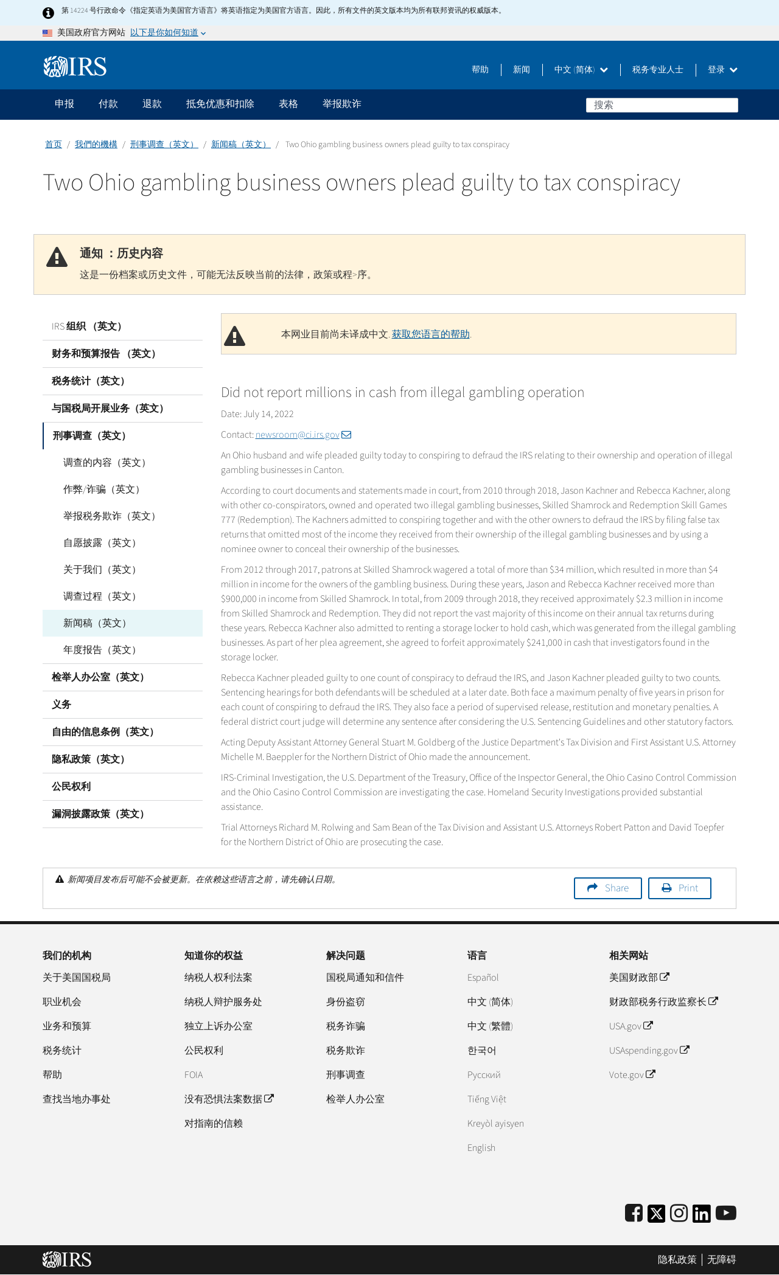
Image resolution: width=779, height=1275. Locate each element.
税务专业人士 (657, 70)
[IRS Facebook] (634, 1214)
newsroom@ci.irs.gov (303, 434)
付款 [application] (108, 104)
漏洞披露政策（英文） (100, 814)
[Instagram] (679, 1214)
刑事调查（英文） (164, 145)
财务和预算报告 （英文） (106, 354)
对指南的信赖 (213, 1123)
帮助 (480, 70)
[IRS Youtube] (726, 1214)
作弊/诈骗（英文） (101, 489)
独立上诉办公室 (218, 1026)
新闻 (521, 70)
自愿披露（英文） (100, 543)
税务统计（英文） (91, 381)
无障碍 (721, 1260)
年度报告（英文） (100, 650)
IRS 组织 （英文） (89, 326)
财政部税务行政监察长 (663, 1002)
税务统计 (62, 1050)
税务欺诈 (345, 1050)
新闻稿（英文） (241, 145)
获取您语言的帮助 (431, 334)
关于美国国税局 (77, 977)
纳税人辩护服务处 (223, 1002)
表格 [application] (288, 104)
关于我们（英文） (100, 569)
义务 (61, 704)
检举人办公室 (355, 1099)
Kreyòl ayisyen (495, 1123)
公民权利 (71, 786)
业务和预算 (67, 1026)
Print (688, 888)
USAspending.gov (649, 1050)
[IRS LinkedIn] (702, 1217)
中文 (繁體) (490, 1026)
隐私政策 (677, 1260)
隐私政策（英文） (91, 759)
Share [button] (617, 888)
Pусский (484, 1075)
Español (483, 977)
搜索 (728, 104)
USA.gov (630, 1026)
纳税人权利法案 (218, 977)
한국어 (482, 1050)
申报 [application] (64, 104)
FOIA (193, 1075)
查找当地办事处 (77, 1099)
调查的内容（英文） (104, 462)
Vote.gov (632, 1075)
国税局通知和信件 (365, 977)
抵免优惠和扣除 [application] (220, 104)
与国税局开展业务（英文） (110, 408)
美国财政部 (639, 977)
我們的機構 (96, 145)
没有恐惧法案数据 (228, 1099)
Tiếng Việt (486, 1099)
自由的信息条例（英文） (105, 732)
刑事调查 (345, 1075)
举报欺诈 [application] (342, 104)
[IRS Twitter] (657, 1217)
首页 (53, 145)
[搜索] (662, 105)
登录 (723, 70)
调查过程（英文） (100, 596)
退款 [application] (152, 104)
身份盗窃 (345, 1002)
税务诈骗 (345, 1026)
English (481, 1148)
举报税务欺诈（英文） (109, 516)
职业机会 (62, 1002)
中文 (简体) (581, 70)
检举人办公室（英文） (100, 677)
